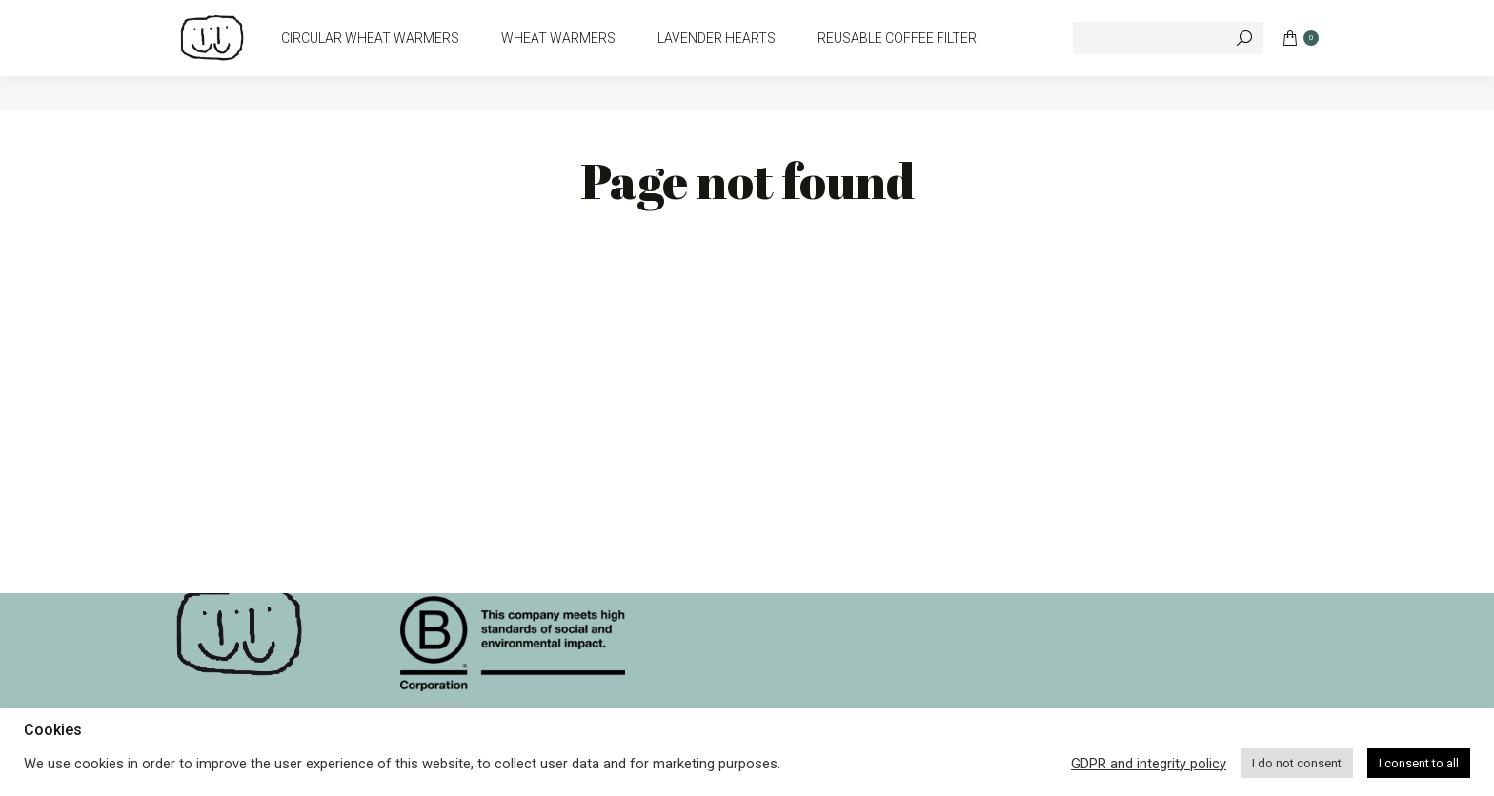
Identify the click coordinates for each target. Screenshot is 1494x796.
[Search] (1168, 72)
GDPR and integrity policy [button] (1148, 763)
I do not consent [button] (1297, 763)
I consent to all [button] (1419, 763)
